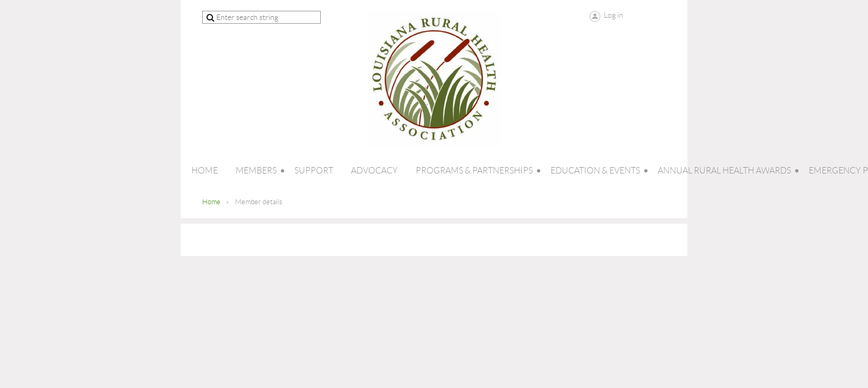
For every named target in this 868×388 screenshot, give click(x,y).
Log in (613, 15)
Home (211, 202)
